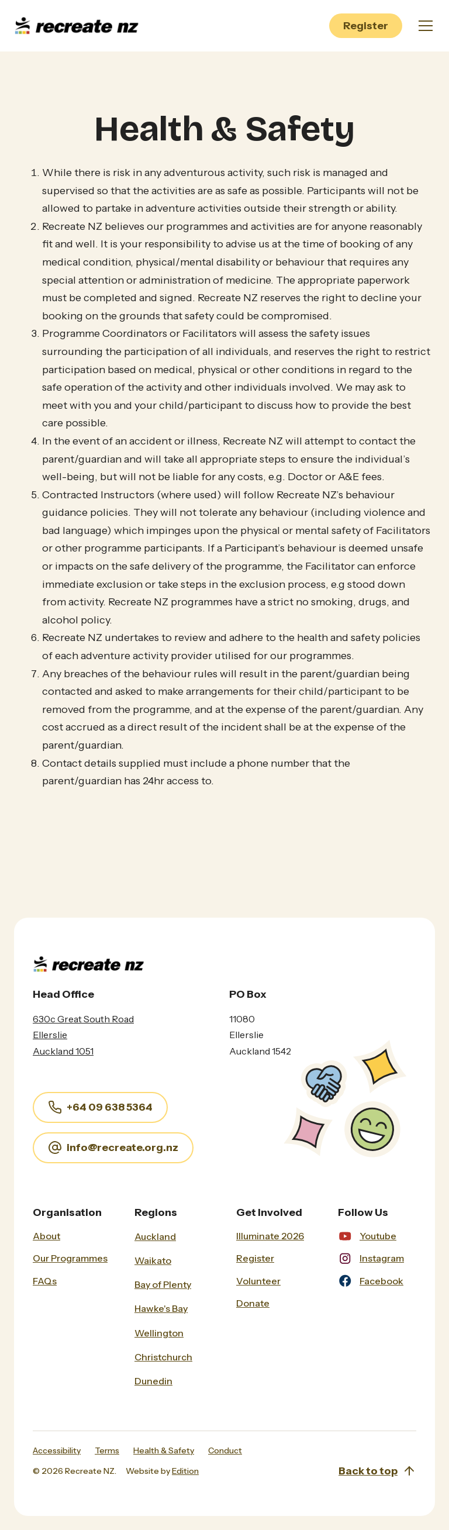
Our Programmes (70, 1258)
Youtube (378, 1236)
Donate (253, 1303)
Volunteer (258, 1281)
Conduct (225, 1450)
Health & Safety (163, 1450)
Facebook (381, 1281)
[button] (423, 26)
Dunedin (153, 1381)
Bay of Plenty (162, 1284)
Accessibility (57, 1450)
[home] (79, 26)
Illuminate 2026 (270, 1236)
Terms (107, 1450)
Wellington (159, 1333)
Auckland (155, 1236)
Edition (185, 1471)
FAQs (45, 1281)
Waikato (152, 1260)
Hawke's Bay (161, 1308)
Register (365, 25)
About (46, 1236)
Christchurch (163, 1357)
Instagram (382, 1258)
